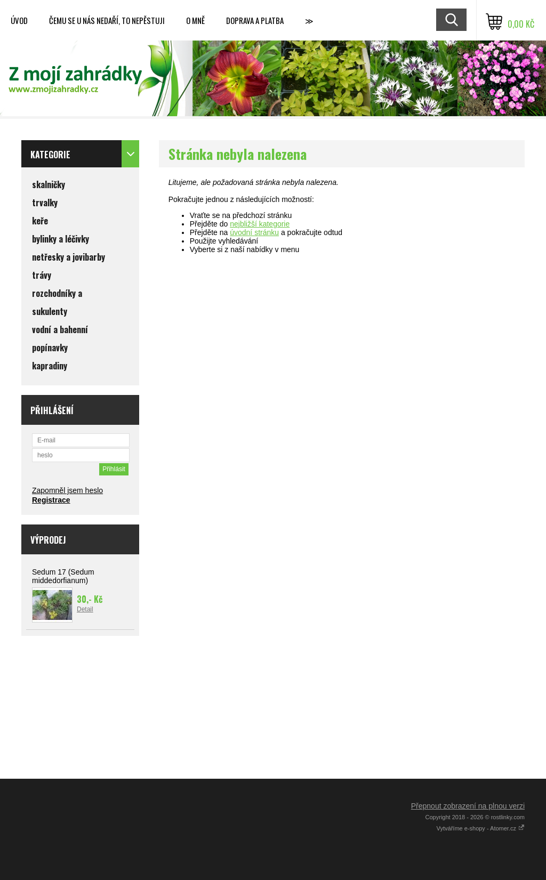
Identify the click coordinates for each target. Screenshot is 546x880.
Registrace (51, 500)
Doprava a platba (255, 20)
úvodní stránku (254, 232)
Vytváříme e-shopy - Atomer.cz (481, 828)
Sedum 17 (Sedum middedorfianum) (63, 576)
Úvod (19, 20)
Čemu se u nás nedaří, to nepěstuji (107, 20)
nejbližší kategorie (260, 224)
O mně (195, 20)
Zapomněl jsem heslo (67, 490)
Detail (85, 609)
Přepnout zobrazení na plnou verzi (468, 806)
